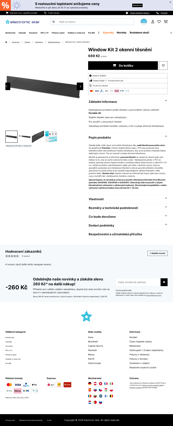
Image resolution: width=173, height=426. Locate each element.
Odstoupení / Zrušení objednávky (146, 350)
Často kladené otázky (139, 13)
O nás (62, 420)
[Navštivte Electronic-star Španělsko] (89, 389)
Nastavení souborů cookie (142, 367)
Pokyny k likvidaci (138, 358)
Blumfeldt (93, 341)
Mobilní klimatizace (62, 42)
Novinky (147, 32)
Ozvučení (10, 346)
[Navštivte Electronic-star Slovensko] (95, 389)
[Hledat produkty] (92, 21)
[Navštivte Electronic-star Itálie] (111, 383)
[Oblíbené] (159, 21)
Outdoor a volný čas (15, 358)
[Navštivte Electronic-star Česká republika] (100, 389)
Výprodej (133, 32)
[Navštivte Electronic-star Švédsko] (100, 396)
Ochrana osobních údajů (125, 290)
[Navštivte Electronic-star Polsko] (111, 389)
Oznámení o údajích (139, 363)
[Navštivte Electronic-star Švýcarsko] (100, 383)
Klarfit (91, 358)
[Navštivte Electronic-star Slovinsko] (100, 402)
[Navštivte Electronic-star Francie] (106, 383)
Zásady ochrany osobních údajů (154, 385)
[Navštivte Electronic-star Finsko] (106, 396)
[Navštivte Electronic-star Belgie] (111, 396)
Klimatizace (45, 42)
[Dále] (171, 33)
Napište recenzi (154, 253)
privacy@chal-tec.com (155, 295)
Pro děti (9, 363)
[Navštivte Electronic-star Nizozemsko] (89, 402)
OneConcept (94, 363)
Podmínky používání (138, 387)
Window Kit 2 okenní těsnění (88, 42)
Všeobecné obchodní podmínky (38, 420)
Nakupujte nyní (133, 5)
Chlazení (31, 42)
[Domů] (8, 42)
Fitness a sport (13, 354)
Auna (90, 337)
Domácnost (17, 42)
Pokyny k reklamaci (139, 354)
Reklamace (135, 346)
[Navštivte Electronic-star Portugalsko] (95, 402)
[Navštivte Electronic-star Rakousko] (95, 383)
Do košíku (123, 65)
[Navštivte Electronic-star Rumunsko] (89, 396)
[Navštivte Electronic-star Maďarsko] (106, 389)
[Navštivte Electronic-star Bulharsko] (95, 396)
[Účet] (152, 21)
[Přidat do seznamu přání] (163, 65)
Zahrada (9, 341)
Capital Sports (95, 346)
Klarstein (92, 350)
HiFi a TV (10, 350)
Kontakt (164, 13)
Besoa (91, 354)
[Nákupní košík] (166, 21)
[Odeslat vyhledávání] (54, 21)
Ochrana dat (11, 420)
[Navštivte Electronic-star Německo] (89, 383)
